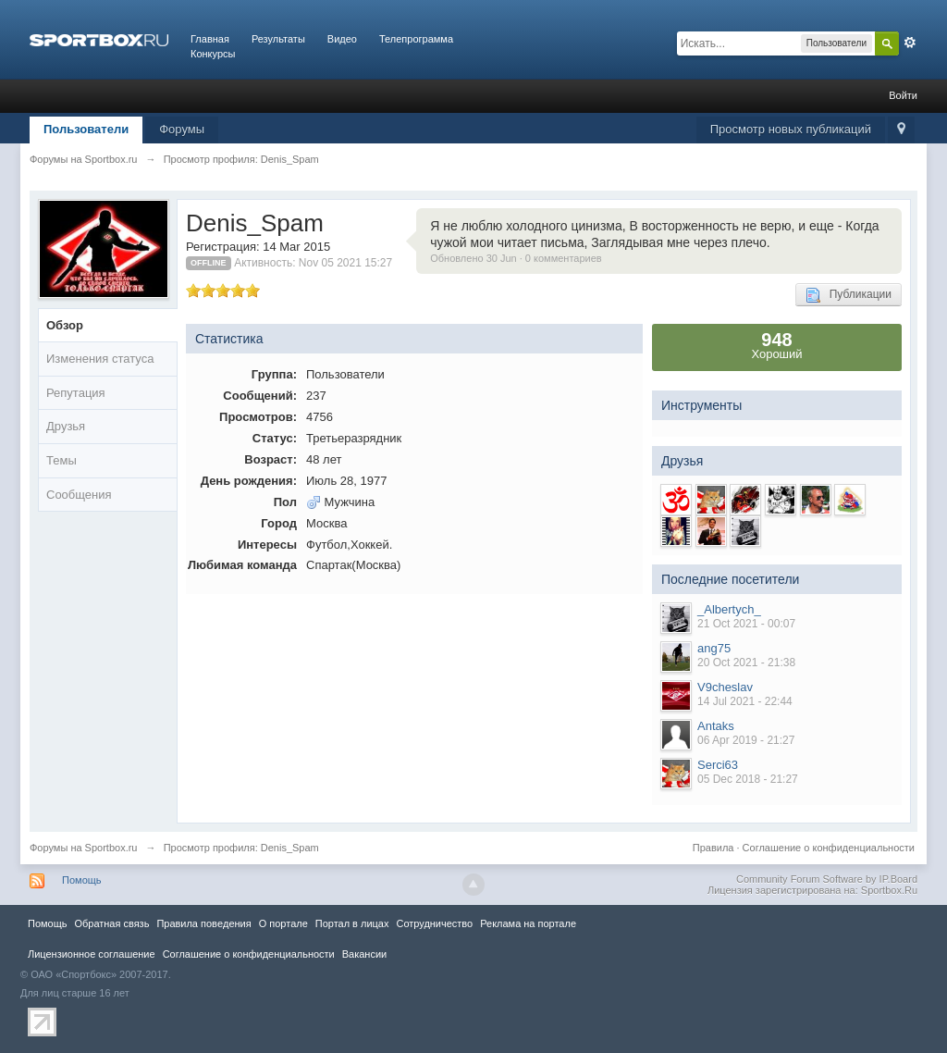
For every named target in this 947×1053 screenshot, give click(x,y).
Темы (61, 460)
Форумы (181, 129)
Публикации (849, 295)
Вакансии (364, 954)
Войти (903, 95)
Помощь (82, 880)
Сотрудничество (434, 923)
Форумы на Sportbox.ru (84, 847)
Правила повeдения (203, 923)
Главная (210, 38)
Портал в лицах (352, 923)
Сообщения (79, 495)
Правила (713, 847)
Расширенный (910, 42)
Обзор (64, 325)
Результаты (278, 38)
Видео (342, 38)
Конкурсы (213, 53)
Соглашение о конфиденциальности (829, 847)
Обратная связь (111, 923)
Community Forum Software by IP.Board (826, 879)
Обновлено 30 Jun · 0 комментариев (515, 258)
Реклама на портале (528, 923)
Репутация (75, 393)
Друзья (65, 426)
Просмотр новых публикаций (790, 129)
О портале (283, 923)
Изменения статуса (100, 358)
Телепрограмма (416, 38)
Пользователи (86, 129)
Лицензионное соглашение (91, 954)
